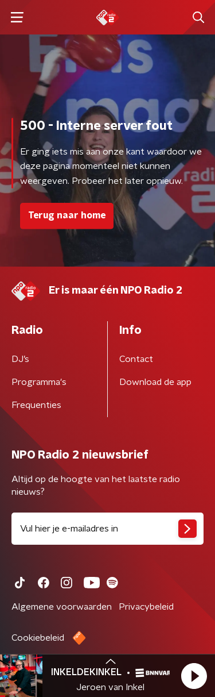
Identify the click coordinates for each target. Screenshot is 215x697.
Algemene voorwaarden (61, 606)
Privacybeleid (146, 606)
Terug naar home (66, 215)
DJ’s (20, 359)
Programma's (39, 382)
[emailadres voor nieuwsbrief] (107, 529)
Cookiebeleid (37, 637)
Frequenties (36, 405)
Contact (136, 359)
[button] (193, 675)
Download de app (155, 382)
